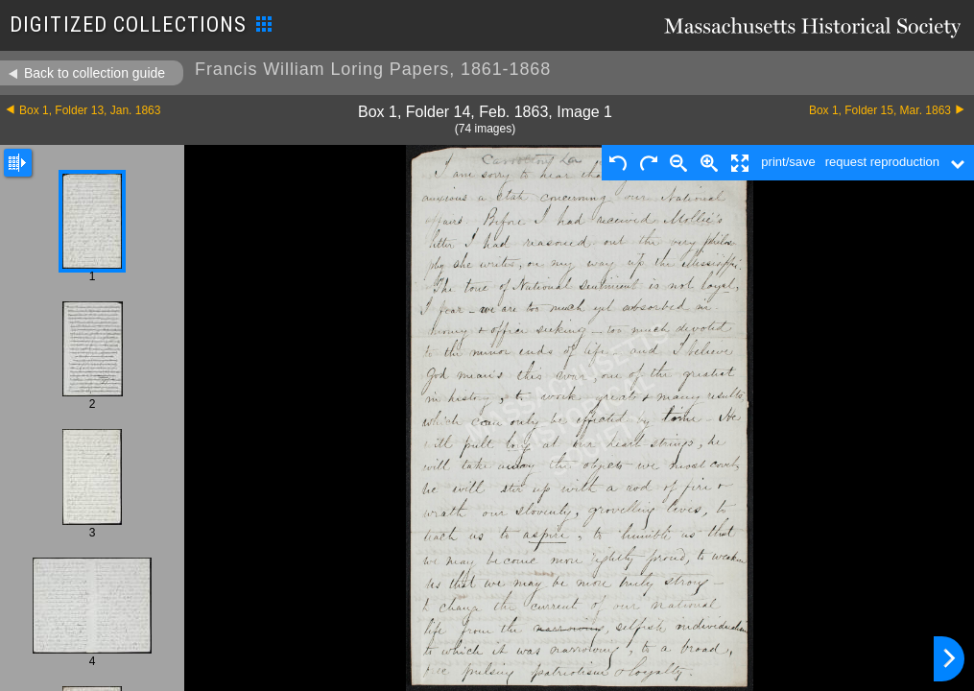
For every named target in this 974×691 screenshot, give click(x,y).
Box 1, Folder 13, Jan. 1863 (89, 110)
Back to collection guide (94, 73)
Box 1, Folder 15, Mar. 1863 (880, 110)
